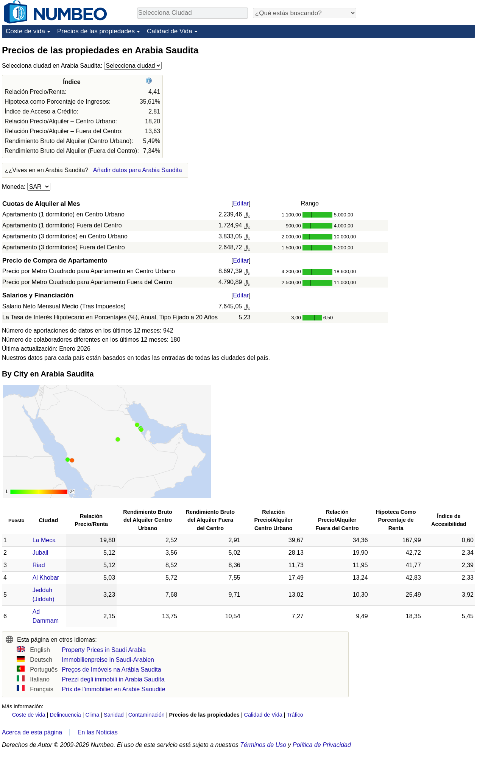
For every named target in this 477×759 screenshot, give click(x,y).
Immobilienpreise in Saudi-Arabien (108, 659)
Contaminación (146, 715)
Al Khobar (46, 577)
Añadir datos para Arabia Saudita (137, 170)
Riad (39, 565)
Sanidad (114, 715)
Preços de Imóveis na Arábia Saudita (111, 669)
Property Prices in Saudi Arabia (103, 650)
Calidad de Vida (169, 31)
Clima (93, 715)
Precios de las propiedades (96, 31)
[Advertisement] (418, 91)
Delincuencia (65, 715)
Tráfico (295, 715)
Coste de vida (25, 31)
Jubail (40, 552)
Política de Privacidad (322, 745)
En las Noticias (98, 732)
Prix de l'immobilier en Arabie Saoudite (113, 689)
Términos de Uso (263, 745)
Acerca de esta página (32, 732)
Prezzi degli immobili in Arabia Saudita (113, 679)
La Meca (44, 540)
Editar (241, 203)
